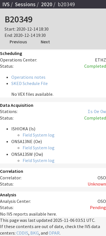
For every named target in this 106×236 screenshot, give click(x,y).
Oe (96, 111)
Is (90, 111)
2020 (46, 4)
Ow (103, 111)
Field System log (39, 135)
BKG (34, 233)
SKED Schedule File (29, 83)
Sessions (25, 4)
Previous (18, 41)
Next (45, 41)
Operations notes (28, 77)
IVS (6, 4)
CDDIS (22, 233)
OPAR (54, 233)
